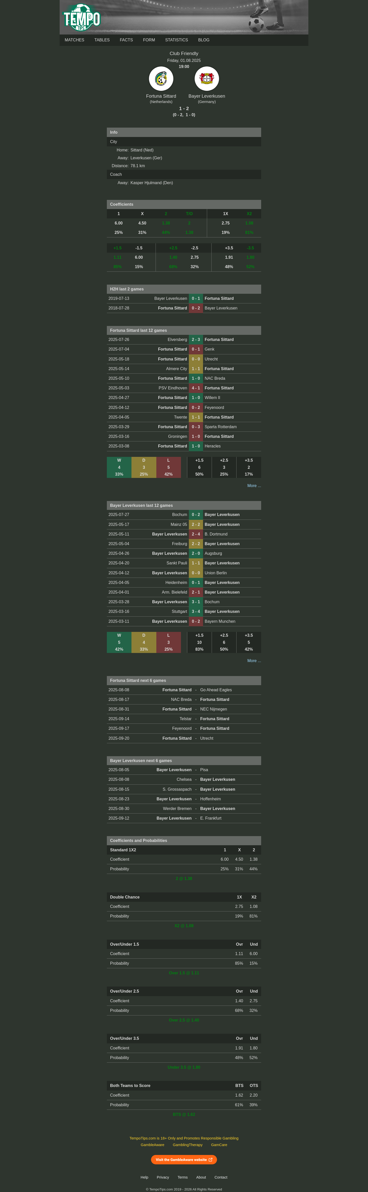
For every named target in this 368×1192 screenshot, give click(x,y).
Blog (203, 40)
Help (144, 1177)
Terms (183, 1177)
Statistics (176, 40)
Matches (74, 40)
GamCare (219, 1145)
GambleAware (152, 1145)
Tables (102, 40)
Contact (220, 1177)
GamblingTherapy (188, 1145)
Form (149, 40)
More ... (254, 485)
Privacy (163, 1177)
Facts (126, 40)
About (201, 1177)
